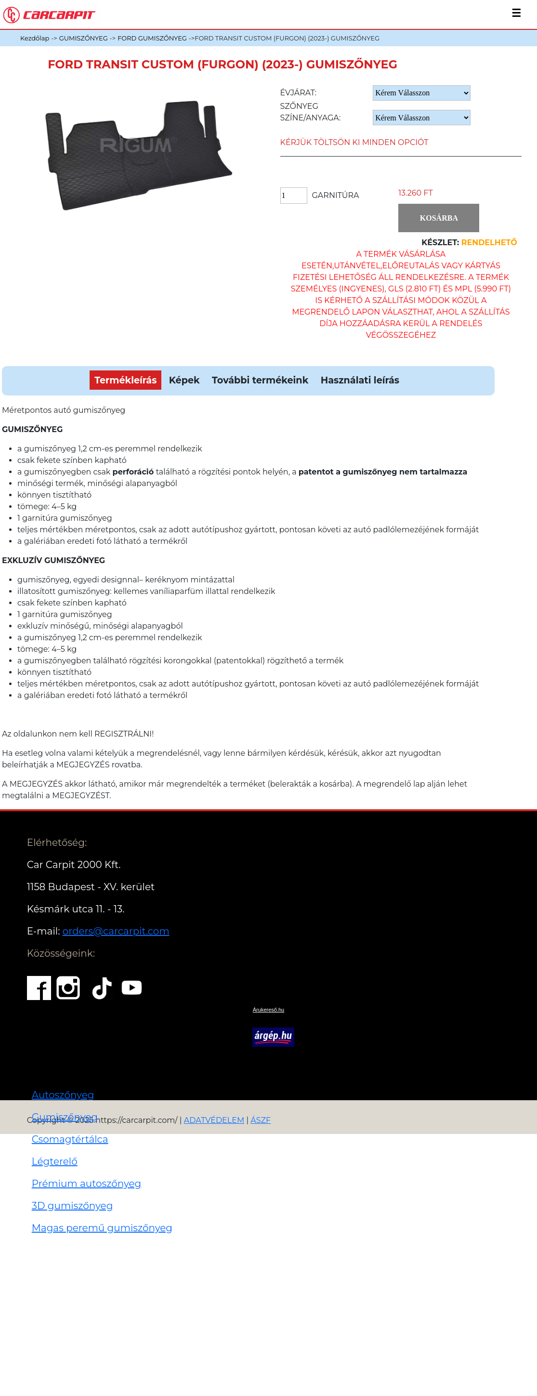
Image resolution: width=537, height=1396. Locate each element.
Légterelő (55, 1161)
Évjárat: (298, 92)
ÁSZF (260, 1120)
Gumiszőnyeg (65, 1117)
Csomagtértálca (70, 1139)
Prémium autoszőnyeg (87, 1183)
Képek (184, 380)
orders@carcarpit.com (116, 931)
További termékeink (260, 380)
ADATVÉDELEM (214, 1120)
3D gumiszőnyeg (72, 1206)
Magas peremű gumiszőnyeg (102, 1228)
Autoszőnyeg (63, 1095)
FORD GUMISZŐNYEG (152, 38)
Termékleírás (125, 380)
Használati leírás (360, 380)
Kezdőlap (34, 38)
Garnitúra (335, 195)
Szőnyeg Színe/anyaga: (310, 112)
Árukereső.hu (268, 1010)
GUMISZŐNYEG (83, 38)
